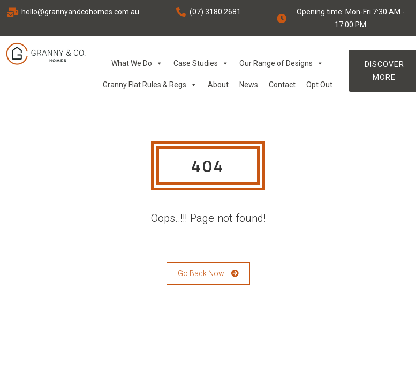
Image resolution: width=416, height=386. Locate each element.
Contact (282, 84)
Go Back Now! (208, 273)
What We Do (137, 63)
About (218, 84)
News (248, 84)
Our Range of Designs (281, 63)
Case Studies (201, 63)
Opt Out (319, 84)
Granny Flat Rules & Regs (150, 84)
